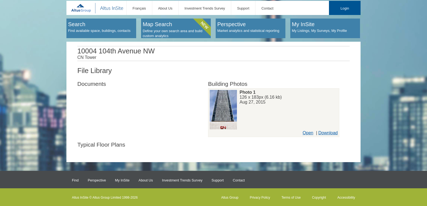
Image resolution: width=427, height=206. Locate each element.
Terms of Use (291, 197)
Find (75, 180)
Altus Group (229, 197)
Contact (267, 8)
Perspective (97, 180)
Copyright (319, 197)
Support (243, 8)
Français (139, 8)
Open (308, 133)
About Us (165, 8)
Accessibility (346, 197)
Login (344, 8)
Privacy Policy (260, 197)
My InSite (122, 180)
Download (328, 133)
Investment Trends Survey (205, 8)
